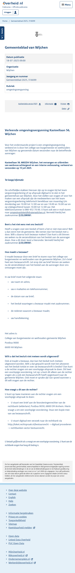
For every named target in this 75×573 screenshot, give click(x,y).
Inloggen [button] (7, 12)
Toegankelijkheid (17, 520)
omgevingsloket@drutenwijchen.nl (27, 212)
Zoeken (12, 504)
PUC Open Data (16, 543)
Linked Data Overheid (19, 539)
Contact (12, 493)
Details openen (2, 33)
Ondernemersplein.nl (19, 559)
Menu (68, 4)
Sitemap (12, 524)
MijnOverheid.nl (16, 551)
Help (10, 501)
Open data (13, 536)
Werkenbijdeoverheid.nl (20, 562)
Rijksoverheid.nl (16, 555)
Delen (66, 108)
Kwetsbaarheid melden (20, 527)
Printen (65, 104)
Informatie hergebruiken (20, 513)
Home (4, 21)
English (12, 497)
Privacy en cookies (17, 516)
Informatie (51, 104)
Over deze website (17, 490)
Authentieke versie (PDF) (29, 104)
